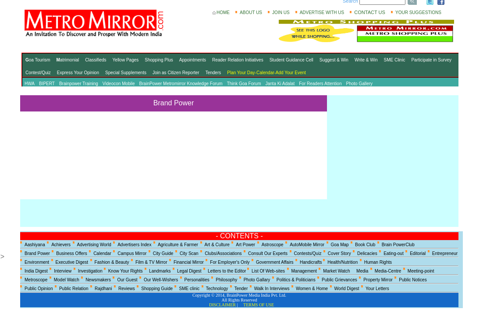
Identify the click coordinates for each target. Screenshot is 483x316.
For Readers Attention (320, 83)
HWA (30, 83)
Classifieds (95, 59)
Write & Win (366, 59)
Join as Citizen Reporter (176, 72)
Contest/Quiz (38, 72)
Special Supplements (125, 72)
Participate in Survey (431, 59)
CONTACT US (369, 12)
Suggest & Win (334, 59)
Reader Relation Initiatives (237, 59)
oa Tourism (37, 59)
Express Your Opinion (78, 72)
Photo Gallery (359, 83)
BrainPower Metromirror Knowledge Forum (181, 83)
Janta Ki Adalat (280, 83)
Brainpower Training (78, 83)
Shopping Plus (159, 59)
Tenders (213, 72)
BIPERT (47, 83)
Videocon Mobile (119, 83)
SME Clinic (394, 59)
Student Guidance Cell (291, 59)
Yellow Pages (126, 59)
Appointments (192, 59)
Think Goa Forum (244, 83)
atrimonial (68, 59)
